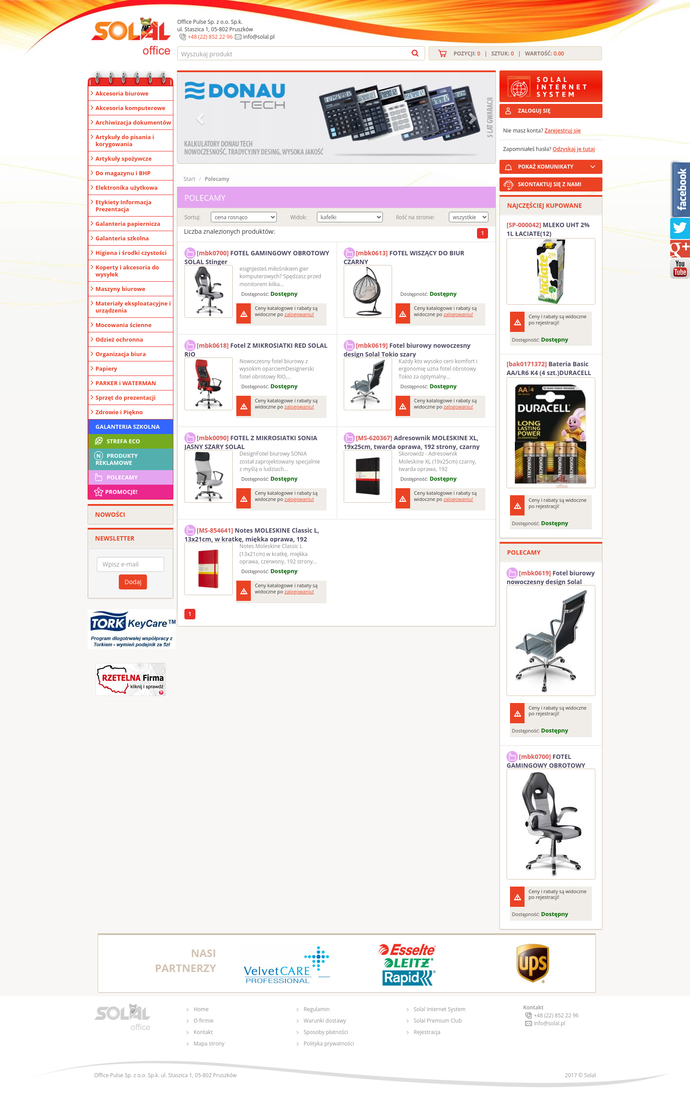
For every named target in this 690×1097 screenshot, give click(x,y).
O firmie (203, 1020)
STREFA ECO (116, 441)
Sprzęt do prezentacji (125, 397)
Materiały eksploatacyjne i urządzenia (133, 306)
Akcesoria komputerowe (130, 108)
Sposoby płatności (326, 1032)
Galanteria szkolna (122, 238)
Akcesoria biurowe (122, 93)
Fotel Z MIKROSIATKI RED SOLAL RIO (255, 348)
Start (189, 179)
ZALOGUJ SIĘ (534, 110)
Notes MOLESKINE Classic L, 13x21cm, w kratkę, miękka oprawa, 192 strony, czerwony (251, 533)
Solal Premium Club (438, 1020)
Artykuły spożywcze (123, 158)
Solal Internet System (440, 1009)
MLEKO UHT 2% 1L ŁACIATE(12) (548, 229)
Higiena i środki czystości (131, 253)
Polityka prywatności (329, 1043)
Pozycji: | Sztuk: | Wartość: (509, 53)
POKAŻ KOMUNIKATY (558, 165)
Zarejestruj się (563, 130)
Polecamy (115, 477)
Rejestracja (427, 1032)
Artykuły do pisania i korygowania (124, 140)
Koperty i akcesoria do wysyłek (127, 270)
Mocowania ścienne (123, 325)
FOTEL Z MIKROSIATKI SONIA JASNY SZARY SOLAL (250, 441)
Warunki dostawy (325, 1020)
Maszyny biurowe (120, 289)
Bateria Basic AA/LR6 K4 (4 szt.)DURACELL (548, 368)
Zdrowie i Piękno (119, 412)
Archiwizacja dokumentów (133, 122)
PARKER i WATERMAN (125, 383)
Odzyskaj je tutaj (574, 149)
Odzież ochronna (119, 339)
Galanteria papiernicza (127, 224)
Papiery (106, 368)
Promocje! (115, 491)
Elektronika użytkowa (126, 187)
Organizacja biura (120, 354)
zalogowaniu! (299, 314)
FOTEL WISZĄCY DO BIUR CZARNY (404, 256)
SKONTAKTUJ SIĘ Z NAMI (549, 184)
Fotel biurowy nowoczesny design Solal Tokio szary (407, 348)
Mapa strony (209, 1043)
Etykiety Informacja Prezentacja (123, 205)
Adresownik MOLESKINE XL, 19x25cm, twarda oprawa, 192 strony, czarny (412, 441)
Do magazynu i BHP (122, 173)
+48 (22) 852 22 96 (210, 36)
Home (201, 1009)
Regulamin (317, 1009)
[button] (201, 117)
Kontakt (203, 1032)
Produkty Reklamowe (115, 458)
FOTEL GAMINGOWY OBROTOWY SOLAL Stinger (256, 256)
